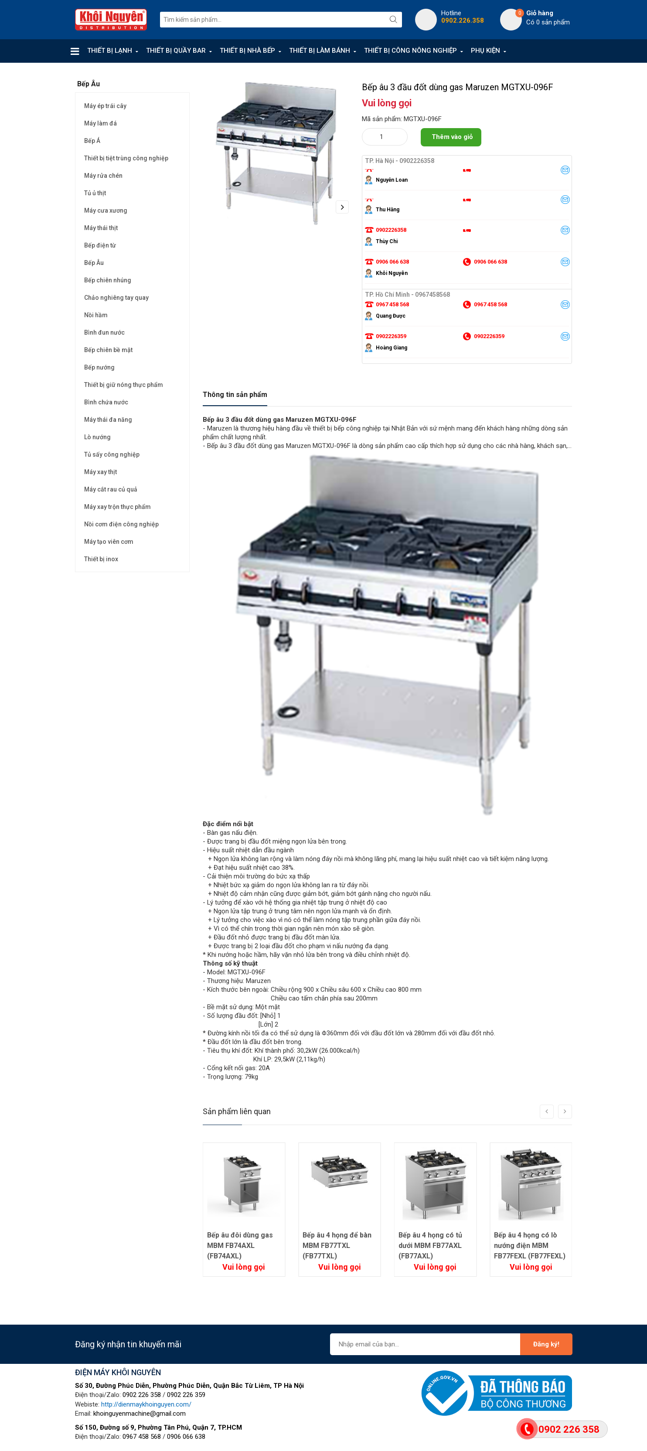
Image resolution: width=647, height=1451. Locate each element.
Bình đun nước (104, 332)
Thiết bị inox (101, 559)
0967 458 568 (142, 1437)
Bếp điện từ (100, 245)
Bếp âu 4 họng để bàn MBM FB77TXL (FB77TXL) (432, 1245)
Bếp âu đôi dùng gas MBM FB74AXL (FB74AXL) (335, 1245)
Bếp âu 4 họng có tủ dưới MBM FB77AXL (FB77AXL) (526, 1245)
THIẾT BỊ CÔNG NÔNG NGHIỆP (410, 50)
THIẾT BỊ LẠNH (109, 50)
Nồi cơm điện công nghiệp (121, 524)
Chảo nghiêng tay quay (116, 297)
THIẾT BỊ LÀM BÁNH (319, 50)
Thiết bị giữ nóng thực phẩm (123, 384)
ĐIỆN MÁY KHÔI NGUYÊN (118, 1372)
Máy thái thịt (101, 227)
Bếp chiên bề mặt (108, 349)
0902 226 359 (186, 1395)
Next (342, 207)
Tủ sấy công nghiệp (112, 454)
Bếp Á (92, 140)
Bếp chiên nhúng (107, 280)
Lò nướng (97, 437)
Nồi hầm (96, 315)
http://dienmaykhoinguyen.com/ (146, 1404)
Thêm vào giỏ (452, 137)
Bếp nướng (99, 367)
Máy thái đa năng (108, 419)
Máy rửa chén (103, 175)
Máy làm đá (100, 123)
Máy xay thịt (100, 471)
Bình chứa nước (106, 402)
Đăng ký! (546, 1344)
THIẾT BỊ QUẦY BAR (176, 50)
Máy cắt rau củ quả (110, 489)
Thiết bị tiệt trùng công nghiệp (126, 158)
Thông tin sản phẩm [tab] (235, 394)
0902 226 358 (142, 1395)
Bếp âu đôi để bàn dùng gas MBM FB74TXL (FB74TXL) (239, 1245)
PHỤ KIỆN (485, 50)
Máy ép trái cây (105, 105)
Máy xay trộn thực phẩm (117, 506)
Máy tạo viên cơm (108, 541)
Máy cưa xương (105, 210)
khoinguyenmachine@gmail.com (139, 1413)
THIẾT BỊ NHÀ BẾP (247, 50)
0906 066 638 (186, 1437)
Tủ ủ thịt (95, 193)
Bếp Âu (94, 262)
